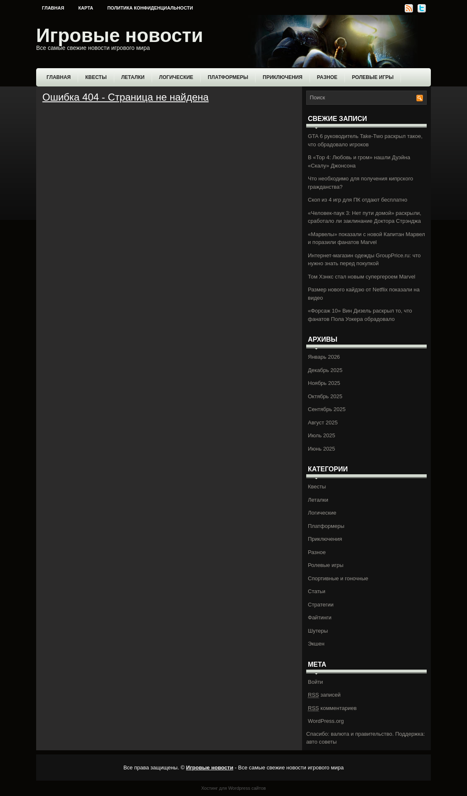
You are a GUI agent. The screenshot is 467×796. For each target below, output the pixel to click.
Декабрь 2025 (325, 370)
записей (324, 695)
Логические (176, 77)
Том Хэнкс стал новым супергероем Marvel (361, 277)
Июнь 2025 (321, 449)
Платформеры (228, 77)
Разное (327, 77)
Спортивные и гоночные (338, 578)
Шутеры (318, 631)
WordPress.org (326, 721)
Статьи (316, 591)
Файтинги (320, 617)
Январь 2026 (324, 357)
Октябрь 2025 (325, 396)
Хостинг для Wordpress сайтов (233, 788)
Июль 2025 (321, 435)
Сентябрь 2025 (327, 409)
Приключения (282, 77)
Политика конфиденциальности (150, 7)
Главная (53, 7)
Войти (315, 682)
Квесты (95, 77)
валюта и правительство (361, 734)
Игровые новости (119, 35)
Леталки (133, 77)
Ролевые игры (372, 77)
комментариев (332, 708)
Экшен (316, 644)
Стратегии (321, 604)
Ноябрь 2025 (324, 383)
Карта (85, 7)
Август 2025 (323, 422)
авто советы (321, 742)
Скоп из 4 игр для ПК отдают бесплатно (357, 200)
